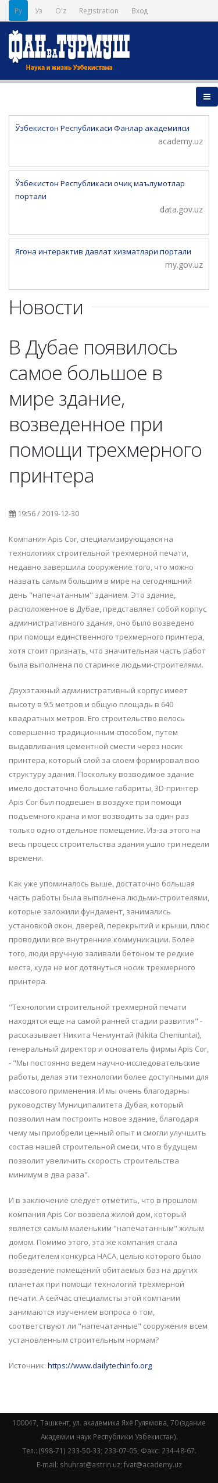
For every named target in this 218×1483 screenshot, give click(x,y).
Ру (18, 10)
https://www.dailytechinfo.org (100, 1365)
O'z (60, 10)
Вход (139, 10)
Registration (99, 10)
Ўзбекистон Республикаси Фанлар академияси (102, 128)
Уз (38, 10)
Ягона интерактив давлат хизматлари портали (103, 251)
